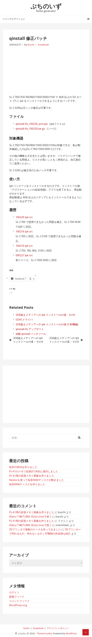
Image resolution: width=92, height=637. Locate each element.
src (31, 217)
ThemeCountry (44, 633)
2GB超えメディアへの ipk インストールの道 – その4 (28, 339)
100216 (20, 231)
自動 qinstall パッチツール (31, 334)
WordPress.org (18, 605)
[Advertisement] (46, 69)
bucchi (31, 44)
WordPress (71, 633)
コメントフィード (19, 601)
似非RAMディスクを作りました (27, 484)
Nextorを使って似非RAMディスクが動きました (36, 480)
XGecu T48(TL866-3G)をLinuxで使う (30, 516)
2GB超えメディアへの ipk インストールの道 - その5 (45, 315)
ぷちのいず (46, 6)
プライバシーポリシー (58, 628)
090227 (20, 255)
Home (26, 628)
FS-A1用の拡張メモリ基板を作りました (31, 475)
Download (43, 44)
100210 (20, 246)
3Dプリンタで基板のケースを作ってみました (35, 529)
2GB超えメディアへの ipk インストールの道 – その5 (64, 339)
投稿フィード (16, 596)
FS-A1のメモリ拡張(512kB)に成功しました (33, 471)
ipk (27, 217)
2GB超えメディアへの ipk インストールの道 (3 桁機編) (47, 324)
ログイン (14, 592)
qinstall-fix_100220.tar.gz (30, 128)
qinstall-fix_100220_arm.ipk (32, 124)
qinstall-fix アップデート (30, 329)
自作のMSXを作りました (23, 467)
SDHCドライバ (24, 319)
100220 (20, 217)
